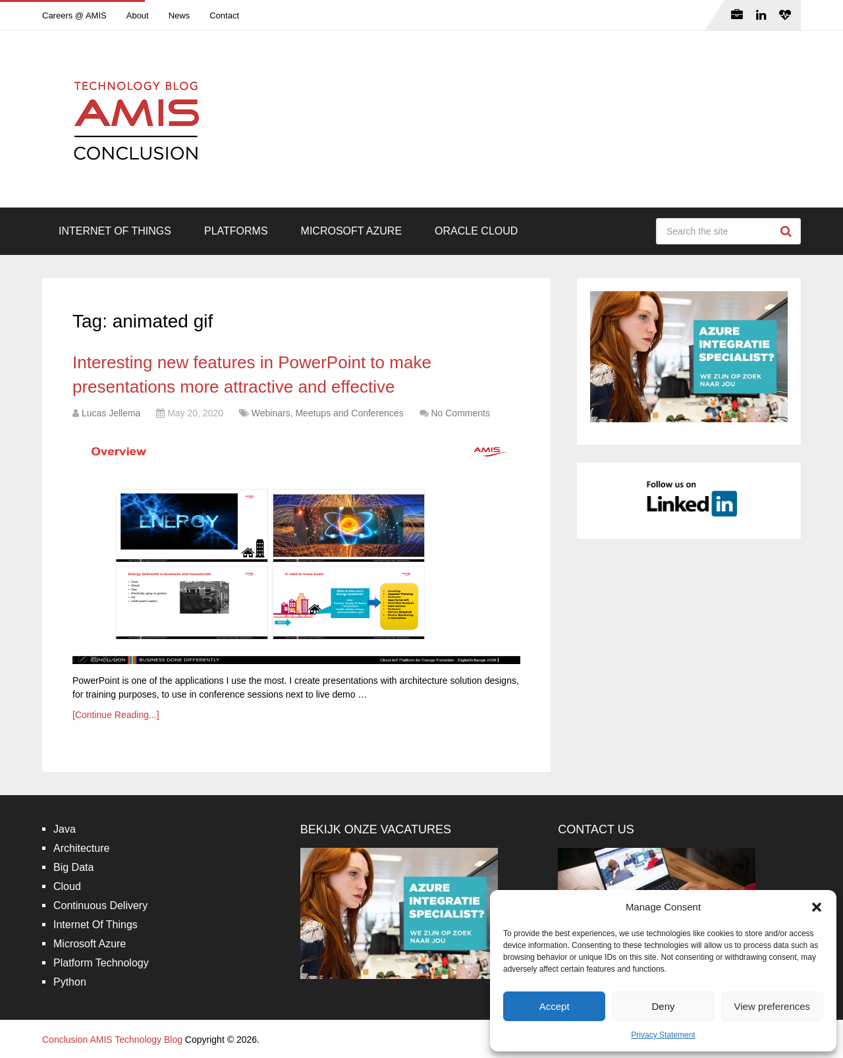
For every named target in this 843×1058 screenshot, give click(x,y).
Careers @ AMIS (74, 15)
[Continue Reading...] (115, 715)
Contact (224, 15)
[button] (816, 907)
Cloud (67, 886)
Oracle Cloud (476, 231)
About (137, 15)
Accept (554, 1006)
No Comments (460, 413)
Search (788, 231)
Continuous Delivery (100, 905)
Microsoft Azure (351, 231)
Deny (662, 1006)
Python (69, 982)
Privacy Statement (663, 1035)
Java (64, 829)
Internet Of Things (115, 231)
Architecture (81, 848)
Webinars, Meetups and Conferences (328, 413)
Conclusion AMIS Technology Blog (112, 1039)
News (179, 15)
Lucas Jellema (111, 413)
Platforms (236, 231)
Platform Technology (101, 962)
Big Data (73, 867)
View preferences (772, 1006)
